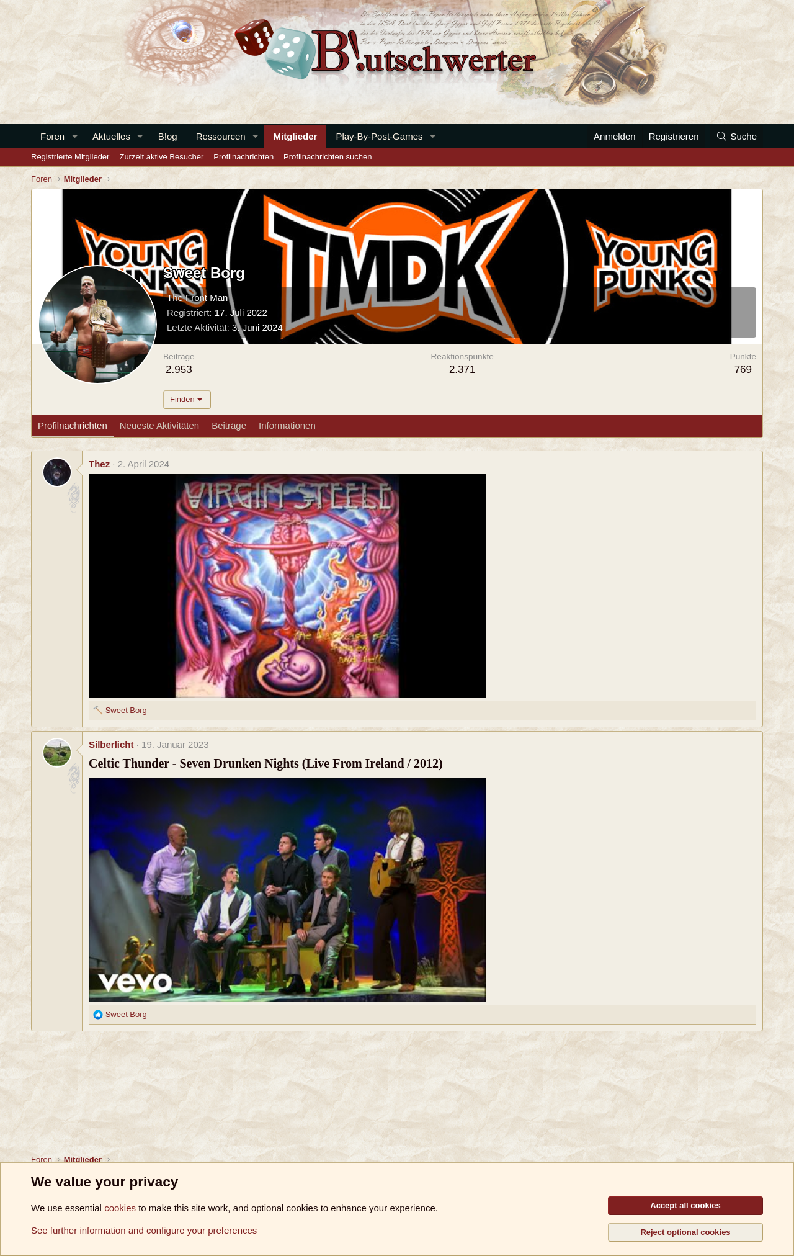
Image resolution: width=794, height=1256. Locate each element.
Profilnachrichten (243, 156)
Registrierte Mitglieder (70, 156)
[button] (74, 136)
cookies (120, 1208)
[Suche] (736, 136)
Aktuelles (111, 136)
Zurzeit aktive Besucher (161, 156)
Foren (52, 136)
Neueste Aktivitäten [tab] (159, 425)
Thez (99, 464)
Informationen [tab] (287, 425)
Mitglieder (296, 136)
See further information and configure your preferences (144, 1230)
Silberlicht (111, 744)
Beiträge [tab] (229, 425)
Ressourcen (221, 136)
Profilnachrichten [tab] (72, 425)
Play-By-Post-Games (379, 136)
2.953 (179, 369)
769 (743, 369)
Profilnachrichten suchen (327, 156)
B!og (167, 136)
